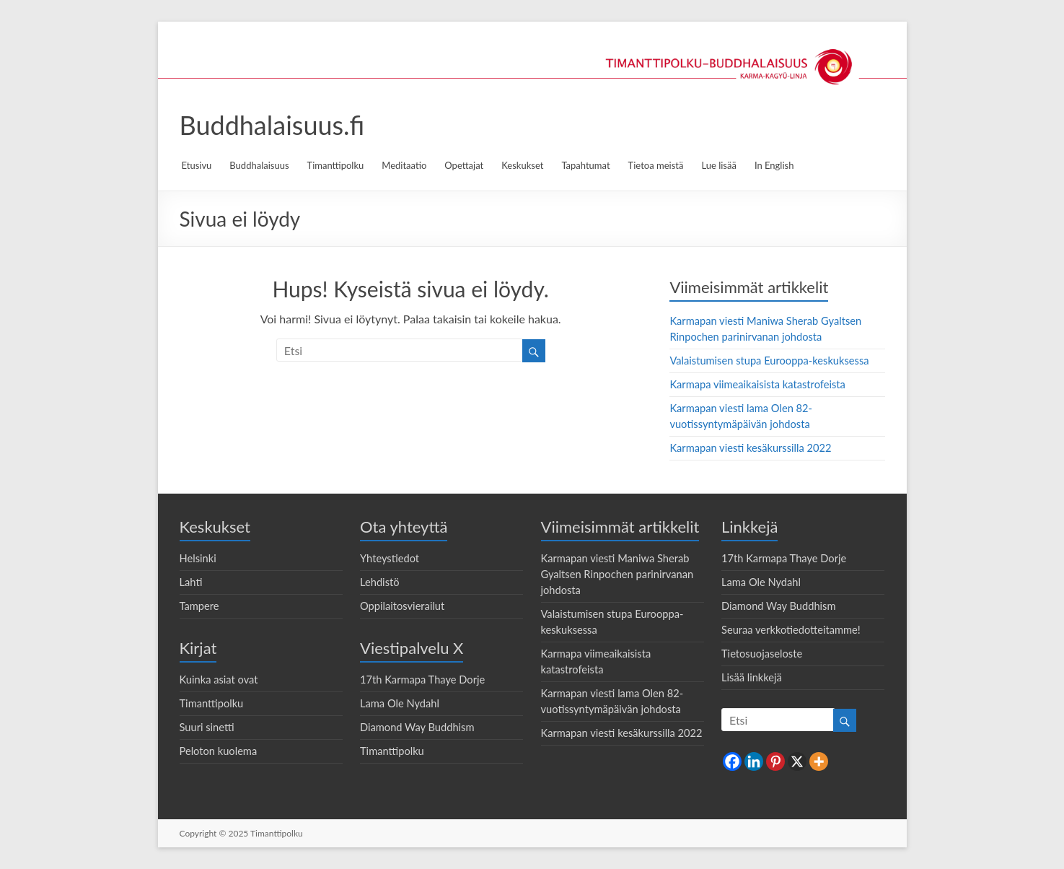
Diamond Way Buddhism (417, 727)
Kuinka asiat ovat (219, 679)
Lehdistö (380, 582)
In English (774, 165)
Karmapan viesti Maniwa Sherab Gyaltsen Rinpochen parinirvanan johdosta (617, 574)
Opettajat (463, 165)
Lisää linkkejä (751, 677)
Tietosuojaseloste (761, 653)
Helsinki (198, 558)
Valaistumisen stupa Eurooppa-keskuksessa (769, 360)
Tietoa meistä (656, 165)
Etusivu (197, 165)
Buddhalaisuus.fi (272, 125)
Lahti (191, 582)
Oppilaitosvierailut (402, 606)
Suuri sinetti (207, 727)
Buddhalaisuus (259, 165)
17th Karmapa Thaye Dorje (422, 679)
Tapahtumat (585, 165)
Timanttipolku (335, 165)
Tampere (199, 606)
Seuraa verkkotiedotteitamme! (791, 630)
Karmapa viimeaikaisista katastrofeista (757, 384)
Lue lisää (718, 165)
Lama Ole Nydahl (399, 703)
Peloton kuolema (219, 751)
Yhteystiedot (389, 558)
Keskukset (522, 165)
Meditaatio (404, 165)
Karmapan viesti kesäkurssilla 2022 (750, 448)
